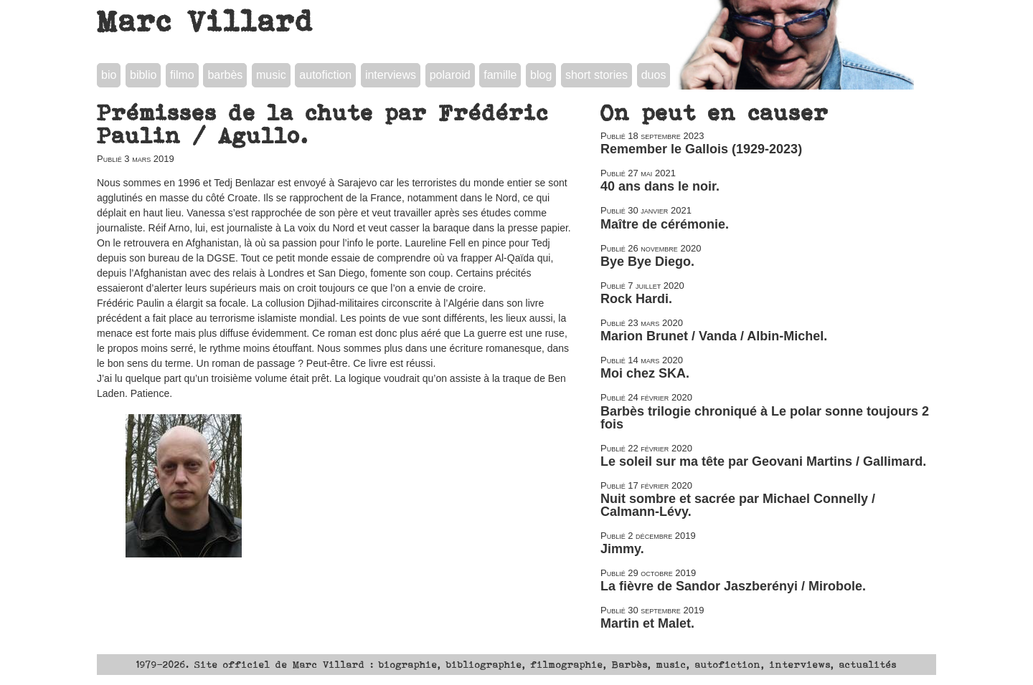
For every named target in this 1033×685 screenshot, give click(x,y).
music (271, 75)
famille (500, 75)
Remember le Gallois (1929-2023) (701, 149)
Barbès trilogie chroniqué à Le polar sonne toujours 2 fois (764, 417)
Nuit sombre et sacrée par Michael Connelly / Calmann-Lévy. (737, 505)
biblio (143, 75)
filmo (182, 75)
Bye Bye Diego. (647, 261)
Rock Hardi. (636, 299)
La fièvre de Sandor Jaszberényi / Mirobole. (733, 586)
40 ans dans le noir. (660, 186)
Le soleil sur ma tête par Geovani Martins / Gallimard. (763, 461)
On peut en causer (714, 112)
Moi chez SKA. (644, 373)
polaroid (450, 75)
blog (541, 75)
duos (653, 75)
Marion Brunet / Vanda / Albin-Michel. (713, 336)
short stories (596, 75)
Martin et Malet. (647, 623)
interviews (390, 75)
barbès (224, 75)
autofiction (325, 75)
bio (108, 75)
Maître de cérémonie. (664, 224)
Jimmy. (622, 549)
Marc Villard (205, 21)
